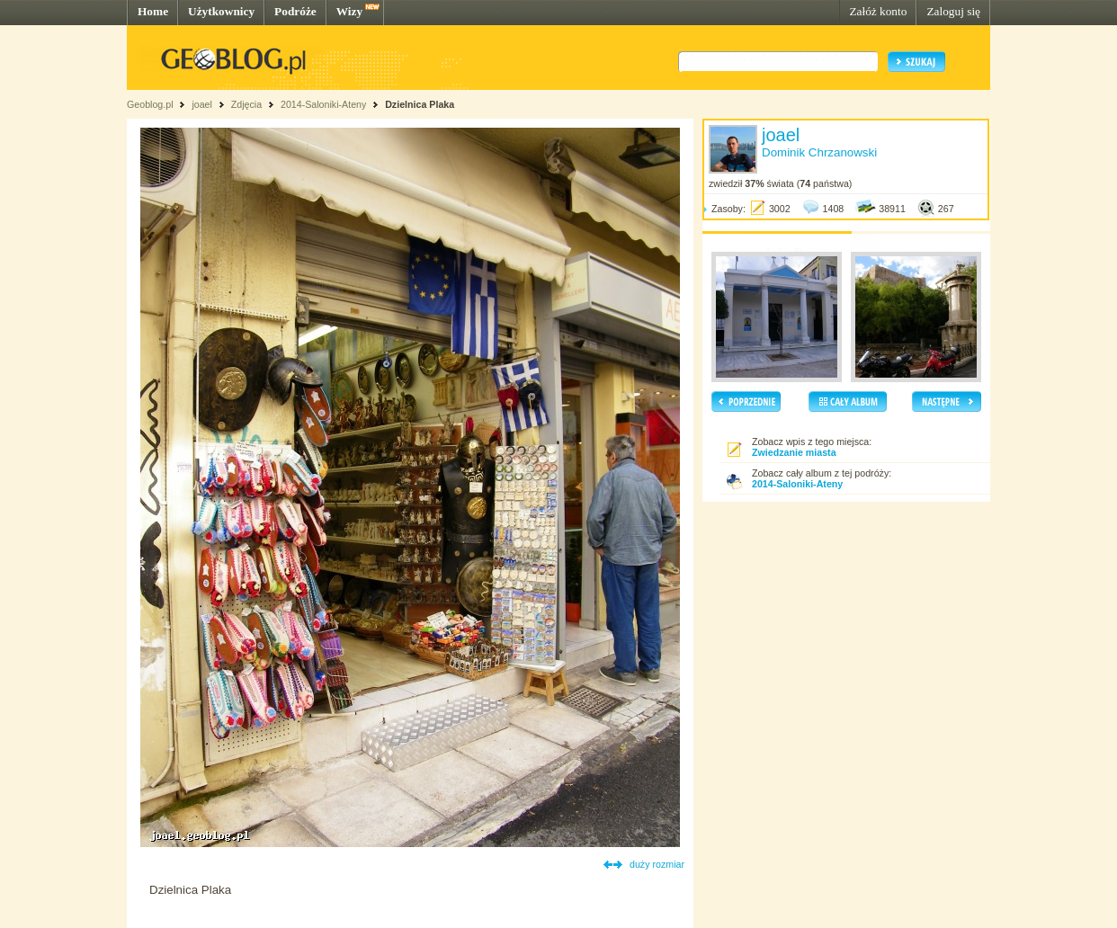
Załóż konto (878, 11)
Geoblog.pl (150, 104)
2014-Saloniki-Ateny (323, 104)
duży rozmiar (657, 864)
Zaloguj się (953, 11)
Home (153, 11)
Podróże (295, 11)
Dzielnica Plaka (419, 104)
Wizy (349, 11)
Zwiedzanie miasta (794, 452)
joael (202, 104)
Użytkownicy (221, 11)
